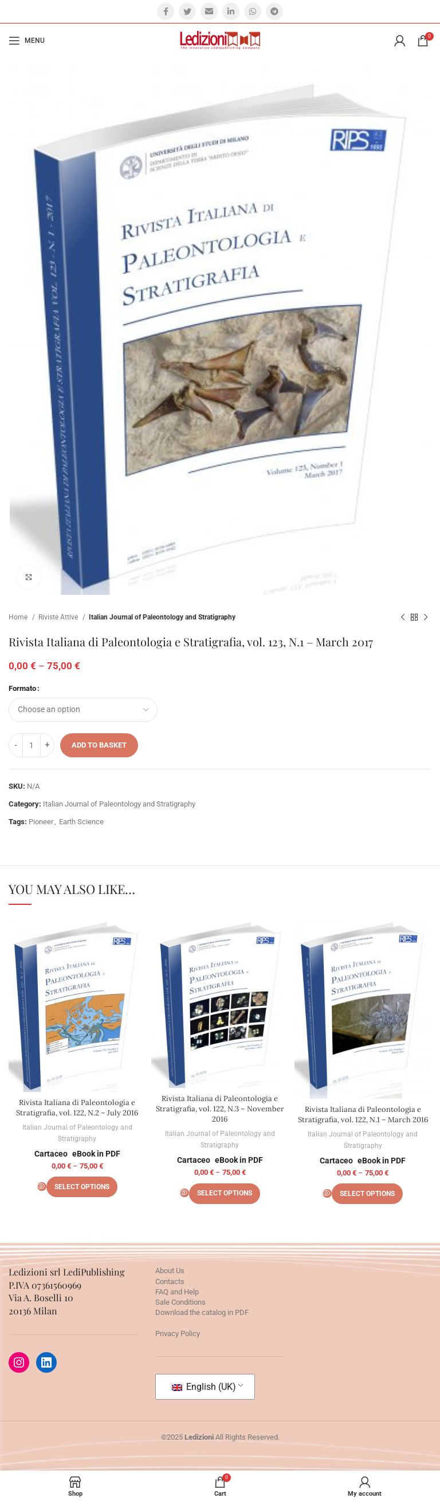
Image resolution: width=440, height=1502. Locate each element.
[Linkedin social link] (230, 11)
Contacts (169, 1281)
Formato (22, 688)
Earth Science (81, 821)
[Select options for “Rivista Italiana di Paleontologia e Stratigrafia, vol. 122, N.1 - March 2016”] (367, 1194)
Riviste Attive (59, 617)
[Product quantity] (31, 745)
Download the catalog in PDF (202, 1312)
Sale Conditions (180, 1302)
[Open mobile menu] (26, 40)
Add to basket (99, 745)
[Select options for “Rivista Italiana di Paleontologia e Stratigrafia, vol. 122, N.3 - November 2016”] (224, 1193)
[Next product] (425, 617)
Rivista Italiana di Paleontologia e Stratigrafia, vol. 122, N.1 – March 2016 (362, 1114)
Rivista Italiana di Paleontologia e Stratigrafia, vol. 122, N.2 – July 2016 (77, 1108)
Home (19, 617)
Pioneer (41, 821)
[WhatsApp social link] (252, 11)
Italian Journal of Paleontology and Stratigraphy (162, 617)
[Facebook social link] (165, 11)
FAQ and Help (177, 1292)
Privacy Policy (177, 1333)
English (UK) (204, 1386)
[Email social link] (209, 11)
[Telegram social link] (274, 11)
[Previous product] (402, 617)
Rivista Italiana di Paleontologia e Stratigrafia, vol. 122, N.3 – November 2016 (220, 1109)
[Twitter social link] (187, 11)
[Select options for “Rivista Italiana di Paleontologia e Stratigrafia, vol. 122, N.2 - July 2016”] (81, 1187)
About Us (169, 1271)
